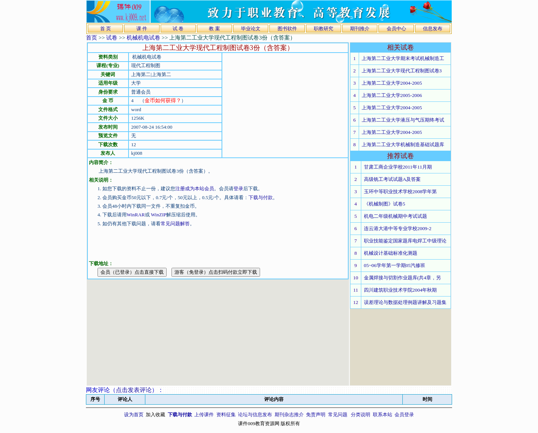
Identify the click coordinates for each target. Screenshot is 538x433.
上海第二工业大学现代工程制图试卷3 (402, 70)
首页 (91, 38)
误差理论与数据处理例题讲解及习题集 (405, 302)
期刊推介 (360, 28)
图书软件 (287, 28)
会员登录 (404, 414)
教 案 (214, 28)
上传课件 (204, 414)
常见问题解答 (175, 223)
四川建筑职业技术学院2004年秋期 (400, 290)
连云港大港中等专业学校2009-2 (398, 228)
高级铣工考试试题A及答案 (392, 179)
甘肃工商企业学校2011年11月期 (398, 167)
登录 (238, 188)
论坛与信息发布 (255, 414)
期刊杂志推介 (289, 414)
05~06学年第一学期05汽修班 (394, 265)
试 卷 (178, 28)
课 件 (141, 28)
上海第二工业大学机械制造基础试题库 (403, 144)
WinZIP (158, 214)
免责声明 (315, 414)
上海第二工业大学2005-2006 (392, 95)
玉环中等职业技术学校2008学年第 (400, 191)
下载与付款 (260, 197)
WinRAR (136, 214)
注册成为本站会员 (194, 188)
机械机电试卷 (143, 38)
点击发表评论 (134, 390)
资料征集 (226, 414)
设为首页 (133, 414)
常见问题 (337, 414)
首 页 (105, 28)
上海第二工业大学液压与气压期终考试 (403, 120)
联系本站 (382, 414)
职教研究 (323, 28)
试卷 (111, 38)
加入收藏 (155, 414)
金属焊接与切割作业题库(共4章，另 (402, 277)
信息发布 (432, 28)
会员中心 (396, 28)
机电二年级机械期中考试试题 (395, 216)
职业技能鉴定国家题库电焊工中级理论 (405, 241)
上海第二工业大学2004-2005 (392, 83)
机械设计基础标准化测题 (390, 253)
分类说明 (360, 414)
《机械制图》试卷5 (384, 204)
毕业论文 (250, 28)
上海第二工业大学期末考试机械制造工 (403, 58)
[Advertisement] (285, 105)
